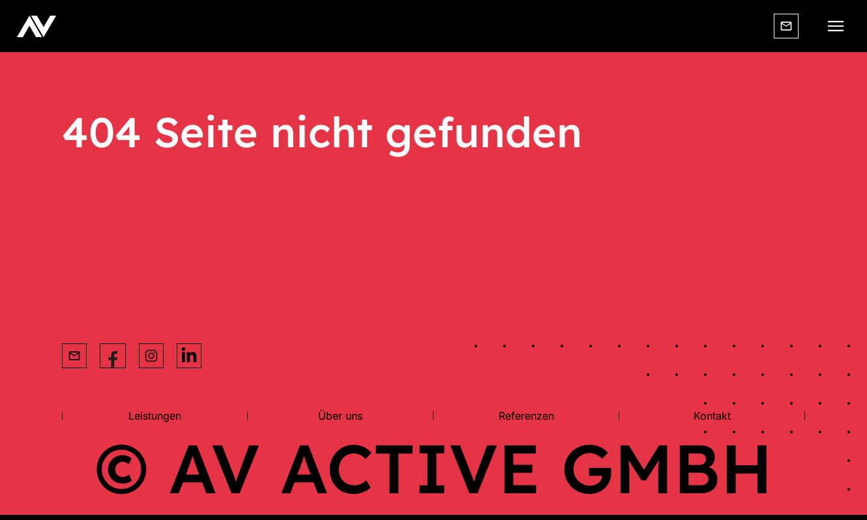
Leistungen (154, 415)
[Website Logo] (36, 26)
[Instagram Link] (151, 355)
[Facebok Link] (113, 355)
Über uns (340, 415)
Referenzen (526, 415)
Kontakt (712, 415)
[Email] (786, 26)
